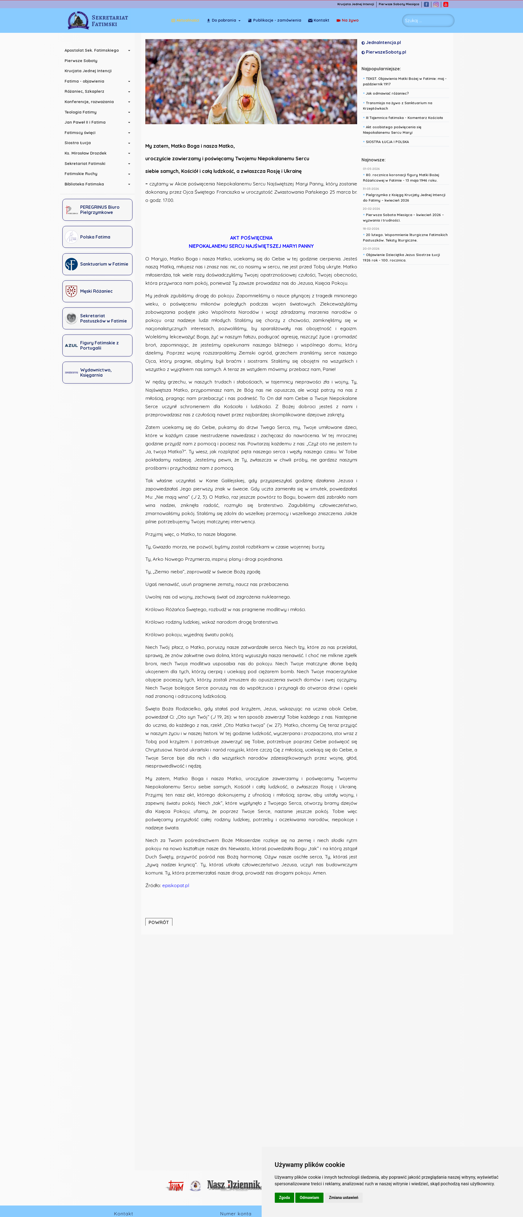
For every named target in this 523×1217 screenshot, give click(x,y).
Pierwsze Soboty (84, 60)
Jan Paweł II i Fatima (88, 122)
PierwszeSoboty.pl (385, 52)
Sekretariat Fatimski (88, 163)
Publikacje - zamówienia (274, 20)
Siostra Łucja (81, 142)
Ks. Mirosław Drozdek (88, 153)
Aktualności (185, 20)
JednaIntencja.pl (383, 42)
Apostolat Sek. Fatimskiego (95, 50)
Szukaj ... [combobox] (413, 20)
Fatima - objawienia (87, 81)
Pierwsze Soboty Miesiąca (402, 4)
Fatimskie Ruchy (84, 173)
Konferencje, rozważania (92, 101)
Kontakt (348, 20)
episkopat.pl (177, 885)
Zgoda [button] (284, 1197)
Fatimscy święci (83, 132)
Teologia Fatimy (84, 112)
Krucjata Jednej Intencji (358, 4)
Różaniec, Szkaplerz (87, 91)
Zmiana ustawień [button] (343, 1197)
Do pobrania (221, 20)
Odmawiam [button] (309, 1197)
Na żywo (319, 20)
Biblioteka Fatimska (87, 184)
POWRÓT (160, 922)
